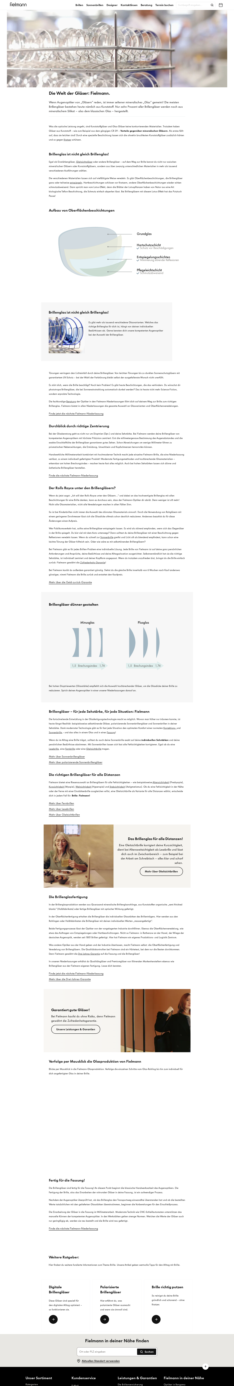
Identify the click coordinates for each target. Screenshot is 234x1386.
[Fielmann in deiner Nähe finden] (220, 5)
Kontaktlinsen (129, 5)
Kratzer (67, 139)
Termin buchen (164, 5)
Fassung (111, 732)
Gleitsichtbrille (93, 748)
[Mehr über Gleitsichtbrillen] (161, 871)
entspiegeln (76, 182)
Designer (112, 5)
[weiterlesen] (156, 1319)
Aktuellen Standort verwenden (98, 1361)
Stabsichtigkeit (117, 786)
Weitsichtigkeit (83, 786)
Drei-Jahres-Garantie (89, 953)
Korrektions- (170, 728)
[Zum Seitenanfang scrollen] (205, 1366)
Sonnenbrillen (94, 5)
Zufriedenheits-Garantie (92, 562)
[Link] (53, 1319)
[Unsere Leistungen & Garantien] (75, 1029)
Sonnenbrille (106, 537)
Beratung (146, 5)
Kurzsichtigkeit (57, 786)
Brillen (79, 5)
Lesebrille (54, 748)
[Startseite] (19, 5)
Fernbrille (70, 748)
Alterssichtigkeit (161, 782)
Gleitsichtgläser (84, 161)
